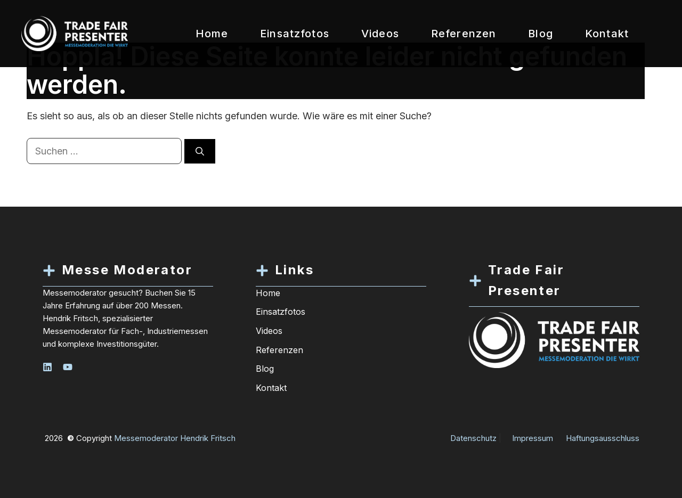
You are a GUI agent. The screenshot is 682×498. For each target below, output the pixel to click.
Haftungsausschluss (602, 438)
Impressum (532, 438)
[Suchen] (199, 151)
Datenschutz (473, 438)
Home (212, 33)
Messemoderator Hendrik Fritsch (175, 438)
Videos (380, 33)
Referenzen (464, 33)
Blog (540, 33)
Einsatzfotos (294, 33)
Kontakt (607, 33)
